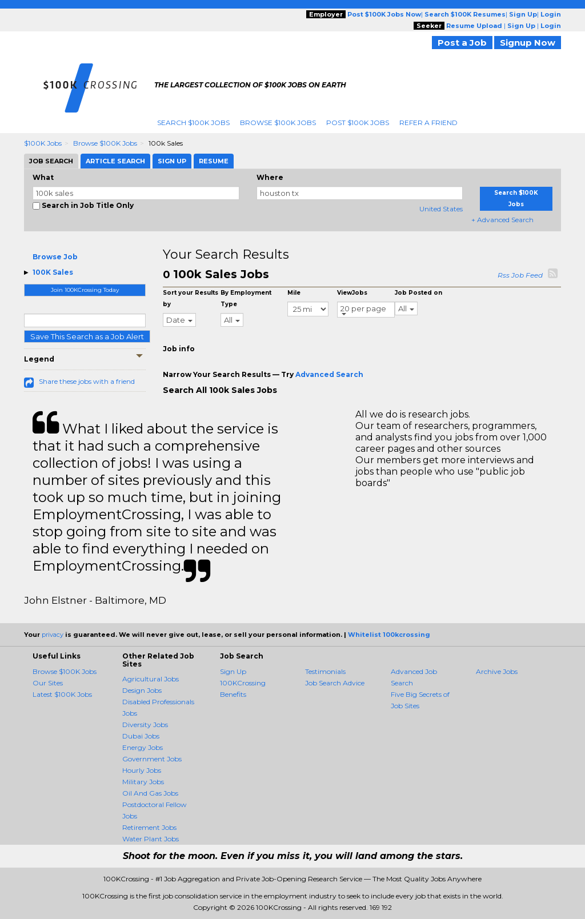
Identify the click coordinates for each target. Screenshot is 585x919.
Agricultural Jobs (150, 679)
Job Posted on (418, 292)
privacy (52, 635)
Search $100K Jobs (193, 122)
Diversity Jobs (145, 724)
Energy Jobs (142, 747)
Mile (293, 292)
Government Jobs (152, 759)
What (43, 177)
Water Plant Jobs (150, 838)
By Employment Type (246, 298)
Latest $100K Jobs (62, 694)
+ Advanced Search (502, 219)
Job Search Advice (334, 683)
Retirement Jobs (149, 827)
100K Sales (53, 272)
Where (270, 177)
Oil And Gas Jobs (150, 793)
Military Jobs (143, 781)
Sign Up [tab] (172, 161)
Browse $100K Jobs (278, 122)
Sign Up (233, 671)
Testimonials (325, 671)
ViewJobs (352, 292)
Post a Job (462, 42)
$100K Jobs (43, 143)
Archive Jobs (497, 671)
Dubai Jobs (140, 736)
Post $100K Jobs (357, 122)
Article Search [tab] (115, 161)
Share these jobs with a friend (87, 381)
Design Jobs (142, 690)
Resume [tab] (214, 161)
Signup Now (527, 42)
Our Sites (48, 683)
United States (441, 208)
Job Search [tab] (51, 161)
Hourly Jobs (141, 770)
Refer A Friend (428, 122)
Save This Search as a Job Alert (87, 336)
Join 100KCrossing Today (85, 290)
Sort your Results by (190, 298)
